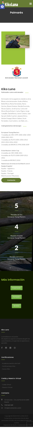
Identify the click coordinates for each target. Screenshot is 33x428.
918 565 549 (7, 405)
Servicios (16, 306)
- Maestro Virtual (6, 387)
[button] (2, 6)
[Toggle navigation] (30, 4)
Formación (16, 297)
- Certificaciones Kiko (8, 366)
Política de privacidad (16, 420)
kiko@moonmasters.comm (11, 408)
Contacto (11, 180)
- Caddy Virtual (6, 384)
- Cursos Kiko (5, 369)
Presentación (16, 288)
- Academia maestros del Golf (10, 363)
